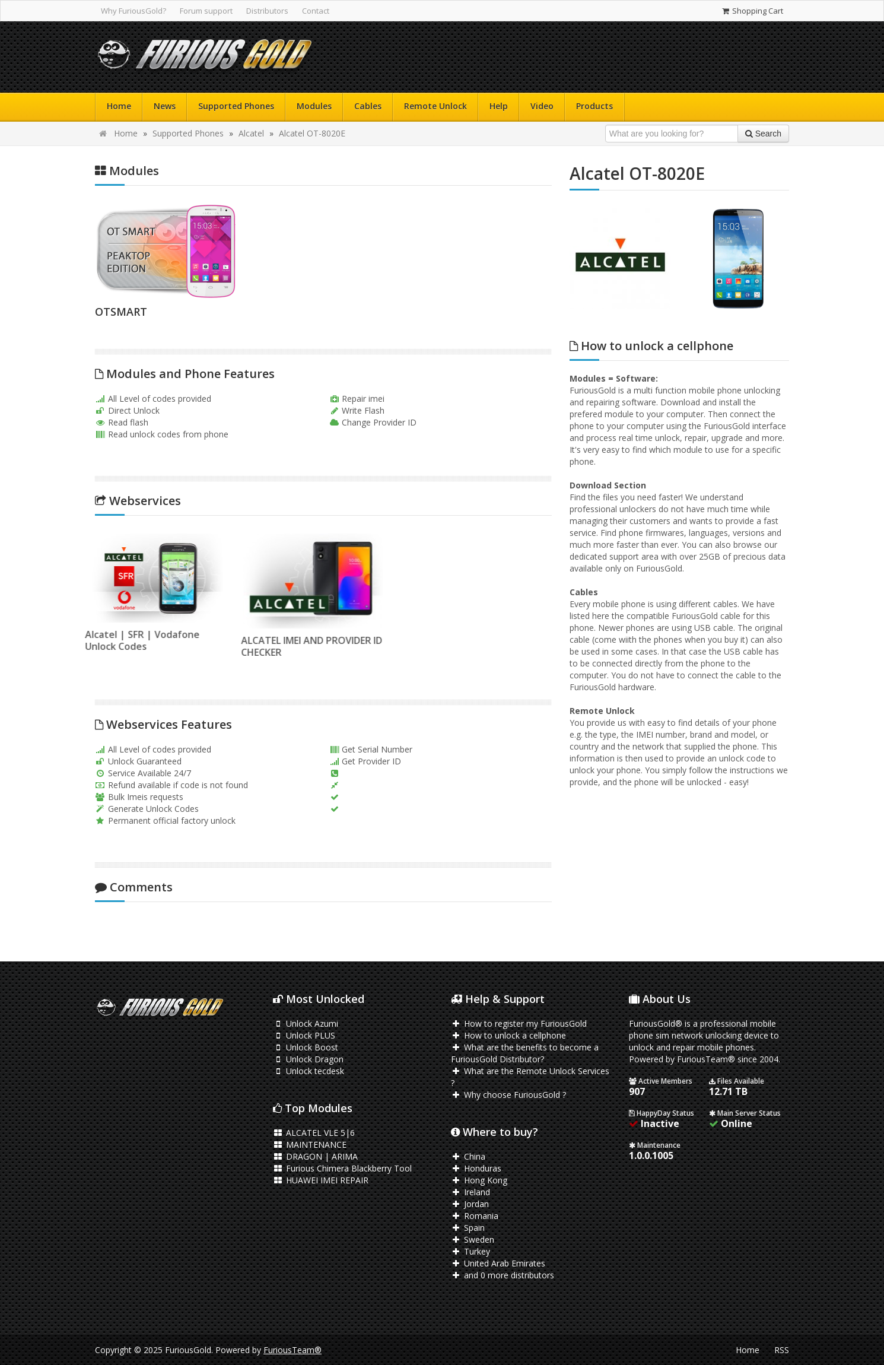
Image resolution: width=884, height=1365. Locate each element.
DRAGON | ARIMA (315, 1156)
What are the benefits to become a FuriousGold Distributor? (525, 1053)
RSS (781, 1350)
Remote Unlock (435, 106)
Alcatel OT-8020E (312, 133)
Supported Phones (236, 106)
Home (119, 106)
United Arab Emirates (498, 1263)
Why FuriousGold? (133, 10)
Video (542, 106)
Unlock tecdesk (308, 1071)
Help (498, 106)
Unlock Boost (305, 1047)
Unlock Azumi (305, 1023)
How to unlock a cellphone (508, 1035)
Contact (315, 10)
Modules (314, 106)
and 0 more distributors (502, 1275)
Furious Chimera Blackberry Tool (342, 1168)
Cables (367, 106)
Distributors (267, 10)
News (165, 106)
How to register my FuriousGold (519, 1023)
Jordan (470, 1204)
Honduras (476, 1168)
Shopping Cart (752, 10)
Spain (468, 1227)
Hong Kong (479, 1180)
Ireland (470, 1192)
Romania (474, 1215)
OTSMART (121, 311)
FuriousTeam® (292, 1350)
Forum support (206, 10)
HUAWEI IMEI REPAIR (320, 1180)
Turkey (470, 1251)
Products (594, 106)
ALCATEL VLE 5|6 (314, 1132)
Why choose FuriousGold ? (508, 1094)
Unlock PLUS (304, 1035)
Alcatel (251, 133)
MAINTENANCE (309, 1144)
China (468, 1156)
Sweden (472, 1239)
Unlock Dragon (308, 1059)
